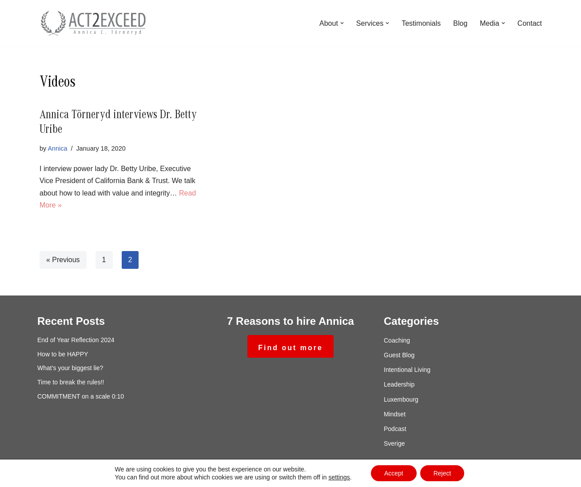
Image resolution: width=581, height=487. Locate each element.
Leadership (399, 384)
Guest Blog (399, 355)
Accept (393, 473)
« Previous (63, 259)
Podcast (395, 428)
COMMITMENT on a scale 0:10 (80, 396)
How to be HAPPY (62, 354)
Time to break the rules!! (70, 382)
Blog (460, 23)
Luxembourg (401, 399)
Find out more (290, 347)
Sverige (394, 443)
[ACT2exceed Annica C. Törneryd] (92, 23)
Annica (57, 148)
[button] (342, 23)
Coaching (397, 340)
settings (339, 477)
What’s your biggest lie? (70, 367)
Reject (442, 473)
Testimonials (421, 23)
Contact (529, 23)
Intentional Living (407, 369)
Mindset (395, 414)
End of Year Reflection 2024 (76, 339)
